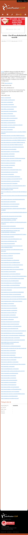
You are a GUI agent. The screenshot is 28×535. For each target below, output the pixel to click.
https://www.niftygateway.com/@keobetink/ (10, 260)
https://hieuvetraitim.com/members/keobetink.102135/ (12, 228)
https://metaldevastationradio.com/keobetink (10, 337)
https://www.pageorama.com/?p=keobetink (10, 391)
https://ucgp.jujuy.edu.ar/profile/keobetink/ (10, 280)
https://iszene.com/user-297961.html (9, 312)
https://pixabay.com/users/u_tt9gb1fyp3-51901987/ (12, 125)
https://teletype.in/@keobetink (7, 319)
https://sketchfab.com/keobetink (8, 366)
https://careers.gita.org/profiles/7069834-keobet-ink (12, 144)
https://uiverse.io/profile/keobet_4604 (9, 241)
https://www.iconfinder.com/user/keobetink (10, 387)
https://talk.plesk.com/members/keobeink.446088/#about (13, 335)
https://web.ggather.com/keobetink (8, 314)
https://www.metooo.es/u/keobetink (8, 352)
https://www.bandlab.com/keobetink (8, 377)
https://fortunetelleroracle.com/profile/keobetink (11, 283)
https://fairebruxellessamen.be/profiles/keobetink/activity (13, 199)
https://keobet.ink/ (8, 83)
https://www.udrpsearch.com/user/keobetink (10, 181)
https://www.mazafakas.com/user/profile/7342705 (11, 178)
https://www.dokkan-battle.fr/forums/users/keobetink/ (12, 269)
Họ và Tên (3, 407)
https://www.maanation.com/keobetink (9, 310)
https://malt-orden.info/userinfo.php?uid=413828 (11, 216)
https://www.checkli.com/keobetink (8, 226)
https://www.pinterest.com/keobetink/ (9, 106)
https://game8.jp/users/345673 (7, 236)
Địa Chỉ (3, 411)
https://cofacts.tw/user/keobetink (8, 243)
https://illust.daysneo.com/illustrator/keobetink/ (11, 346)
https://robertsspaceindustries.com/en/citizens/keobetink (13, 339)
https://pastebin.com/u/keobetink (8, 127)
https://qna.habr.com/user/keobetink (8, 149)
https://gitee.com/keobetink (7, 167)
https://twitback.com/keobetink (7, 303)
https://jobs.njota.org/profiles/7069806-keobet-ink (11, 357)
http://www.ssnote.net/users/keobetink (9, 380)
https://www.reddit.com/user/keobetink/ (9, 118)
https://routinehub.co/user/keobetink (8, 382)
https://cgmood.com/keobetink (7, 174)
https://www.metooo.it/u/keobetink (8, 355)
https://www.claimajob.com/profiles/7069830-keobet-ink (12, 135)
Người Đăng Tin (4, 405)
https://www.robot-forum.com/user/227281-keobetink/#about (14, 276)
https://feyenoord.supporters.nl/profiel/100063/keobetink (13, 393)
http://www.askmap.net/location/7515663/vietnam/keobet (13, 158)
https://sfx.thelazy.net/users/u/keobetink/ (9, 317)
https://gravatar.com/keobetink (7, 104)
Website (3, 413)
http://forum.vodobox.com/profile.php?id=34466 (11, 160)
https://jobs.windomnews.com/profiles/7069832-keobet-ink (13, 140)
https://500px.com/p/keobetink (7, 109)
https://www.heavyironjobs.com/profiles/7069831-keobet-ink (13, 137)
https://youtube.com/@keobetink (8, 99)
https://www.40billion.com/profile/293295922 (10, 285)
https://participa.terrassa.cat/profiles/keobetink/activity (12, 147)
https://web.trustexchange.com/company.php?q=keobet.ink (13, 330)
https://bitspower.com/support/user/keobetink (10, 253)
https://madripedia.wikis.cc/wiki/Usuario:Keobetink (11, 301)
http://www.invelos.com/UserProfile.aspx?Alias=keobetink (13, 364)
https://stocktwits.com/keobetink (8, 153)
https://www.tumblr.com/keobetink (8, 115)
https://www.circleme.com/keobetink (8, 359)
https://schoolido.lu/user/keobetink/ (8, 271)
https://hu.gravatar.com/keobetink (8, 163)
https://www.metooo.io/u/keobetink (8, 350)
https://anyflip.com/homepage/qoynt (8, 384)
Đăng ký (25, 1)
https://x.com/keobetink (6, 97)
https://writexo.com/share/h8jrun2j (8, 122)
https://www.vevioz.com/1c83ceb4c (8, 305)
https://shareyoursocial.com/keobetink (9, 308)
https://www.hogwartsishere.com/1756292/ (10, 267)
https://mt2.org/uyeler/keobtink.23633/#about (10, 176)
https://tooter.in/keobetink (6, 289)
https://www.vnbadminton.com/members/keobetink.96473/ (13, 185)
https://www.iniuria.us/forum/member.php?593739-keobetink (14, 299)
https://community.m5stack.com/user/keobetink (11, 294)
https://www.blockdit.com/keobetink (8, 375)
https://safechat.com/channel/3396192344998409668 (12, 292)
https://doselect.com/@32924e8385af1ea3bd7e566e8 (12, 278)
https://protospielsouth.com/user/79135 (9, 172)
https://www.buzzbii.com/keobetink (8, 201)
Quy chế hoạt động (5, 526)
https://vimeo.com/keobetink (7, 102)
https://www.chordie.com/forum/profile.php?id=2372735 (13, 371)
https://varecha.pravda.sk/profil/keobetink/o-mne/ (11, 238)
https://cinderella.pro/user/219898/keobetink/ (10, 262)
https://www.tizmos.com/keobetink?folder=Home (11, 169)
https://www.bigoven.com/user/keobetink (9, 206)
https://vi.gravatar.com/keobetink (8, 165)
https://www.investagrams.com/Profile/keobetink (11, 326)
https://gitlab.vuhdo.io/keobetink (8, 156)
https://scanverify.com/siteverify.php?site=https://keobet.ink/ (13, 348)
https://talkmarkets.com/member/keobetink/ (10, 204)
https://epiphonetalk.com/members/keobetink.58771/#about (13, 234)
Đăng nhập (20, 1)
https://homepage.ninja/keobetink (8, 120)
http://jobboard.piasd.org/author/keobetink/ (10, 324)
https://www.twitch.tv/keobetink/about (9, 111)
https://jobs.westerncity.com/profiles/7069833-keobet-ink (13, 142)
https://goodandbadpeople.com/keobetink (10, 368)
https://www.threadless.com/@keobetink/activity (11, 389)
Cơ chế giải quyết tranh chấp (7, 529)
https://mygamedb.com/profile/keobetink (9, 373)
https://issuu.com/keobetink (7, 129)
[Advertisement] (14, 56)
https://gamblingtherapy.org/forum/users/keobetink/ (12, 333)
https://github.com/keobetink (7, 113)
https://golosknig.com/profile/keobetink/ (9, 396)
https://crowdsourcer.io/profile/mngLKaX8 (10, 398)
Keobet (2, 71)
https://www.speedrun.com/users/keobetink (10, 151)
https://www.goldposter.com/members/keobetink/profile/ (13, 296)
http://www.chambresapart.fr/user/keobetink (10, 321)
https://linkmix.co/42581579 (7, 255)
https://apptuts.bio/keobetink (7, 258)
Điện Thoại (3, 409)
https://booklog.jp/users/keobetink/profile (9, 328)
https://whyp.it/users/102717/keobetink (9, 183)
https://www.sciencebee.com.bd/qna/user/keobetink (12, 264)
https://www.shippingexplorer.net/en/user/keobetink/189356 (13, 287)
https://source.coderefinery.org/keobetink (9, 361)
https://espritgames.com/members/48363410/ (10, 273)
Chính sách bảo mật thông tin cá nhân (8, 527)
